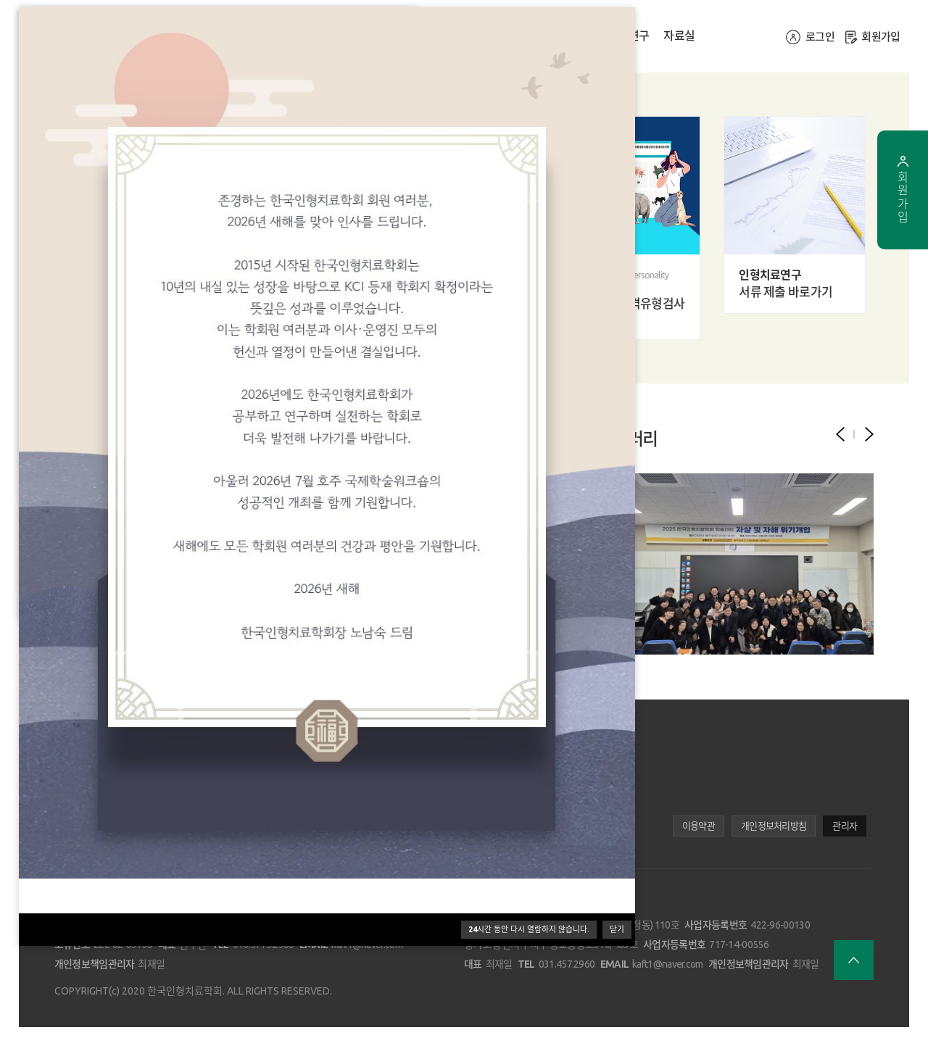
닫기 (617, 929)
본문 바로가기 (0, 0)
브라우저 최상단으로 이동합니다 (854, 960)
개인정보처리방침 (773, 826)
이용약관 (698, 826)
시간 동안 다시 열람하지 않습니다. (528, 929)
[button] (869, 434)
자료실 (679, 35)
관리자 (844, 826)
